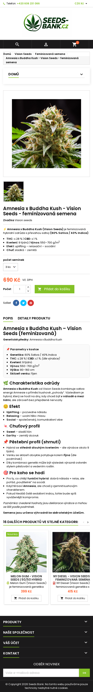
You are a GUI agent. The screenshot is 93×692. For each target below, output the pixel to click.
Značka (8, 220)
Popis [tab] (8, 318)
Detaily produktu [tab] (34, 318)
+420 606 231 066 (28, 3)
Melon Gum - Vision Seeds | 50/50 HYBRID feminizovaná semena (26, 579)
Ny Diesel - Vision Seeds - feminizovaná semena (72, 578)
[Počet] (19, 289)
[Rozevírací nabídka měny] (81, 3)
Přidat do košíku (54, 289)
